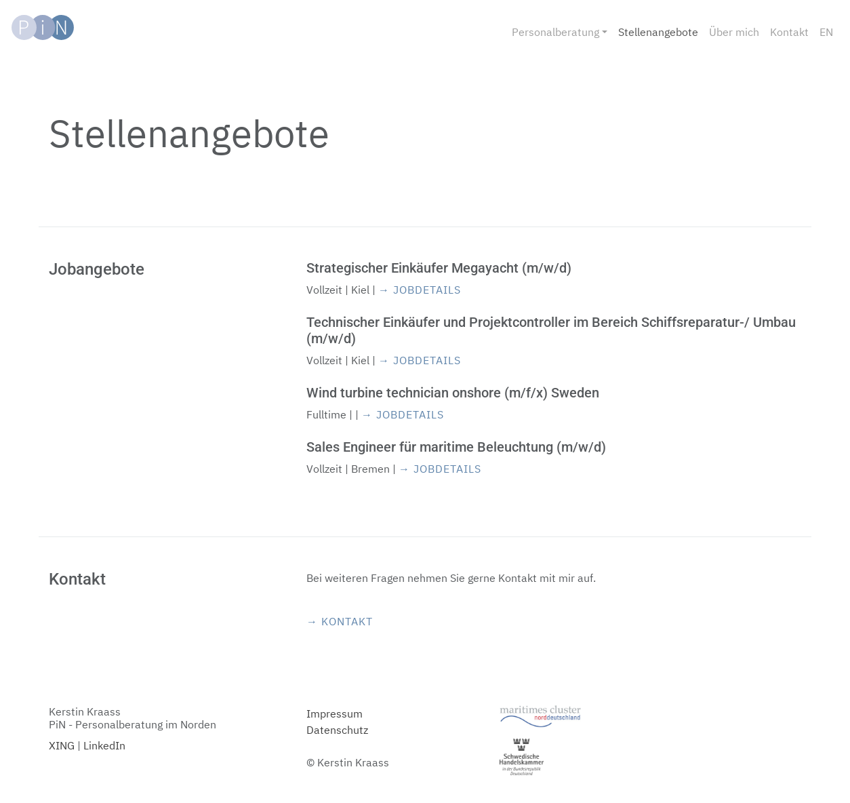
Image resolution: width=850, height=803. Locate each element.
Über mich (734, 32)
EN (826, 32)
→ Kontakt (339, 621)
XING (62, 745)
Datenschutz (337, 730)
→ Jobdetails (419, 289)
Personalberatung (555, 32)
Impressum (334, 713)
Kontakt (789, 32)
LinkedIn (104, 745)
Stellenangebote (658, 32)
